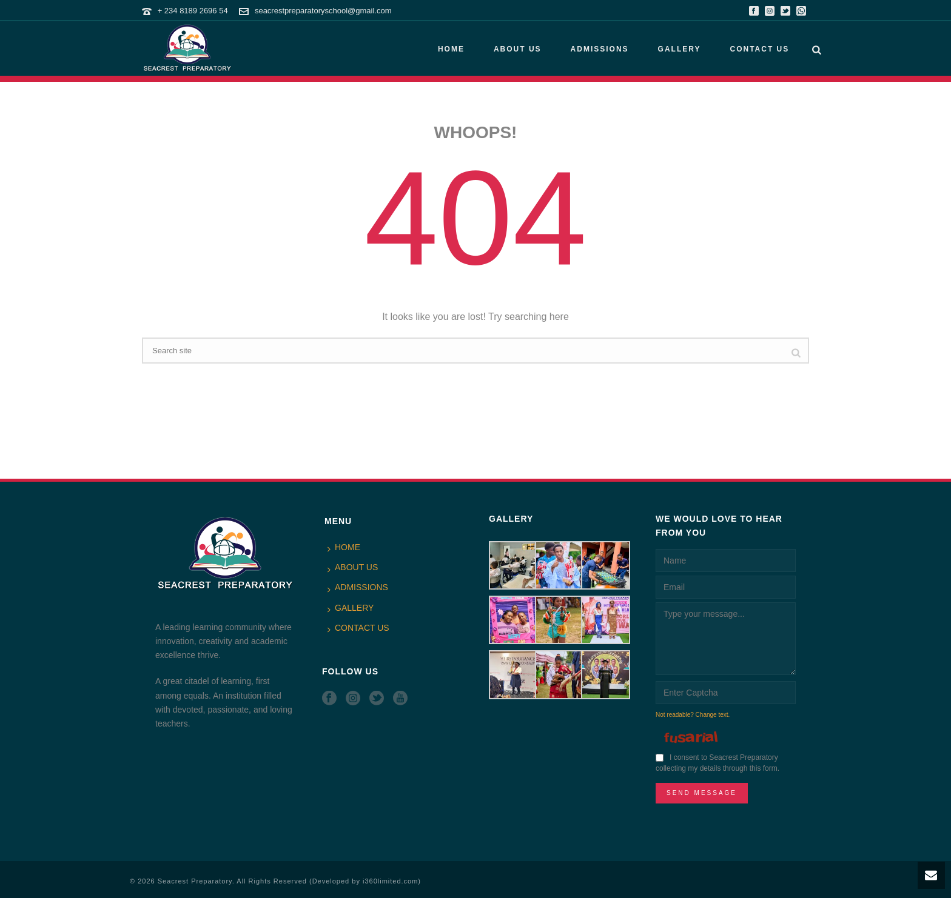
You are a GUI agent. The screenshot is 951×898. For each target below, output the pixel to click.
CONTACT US (759, 49)
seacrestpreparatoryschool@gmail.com (323, 10)
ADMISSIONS (600, 49)
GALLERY (679, 49)
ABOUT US (518, 49)
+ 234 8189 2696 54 (193, 10)
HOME (451, 49)
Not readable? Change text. (693, 714)
